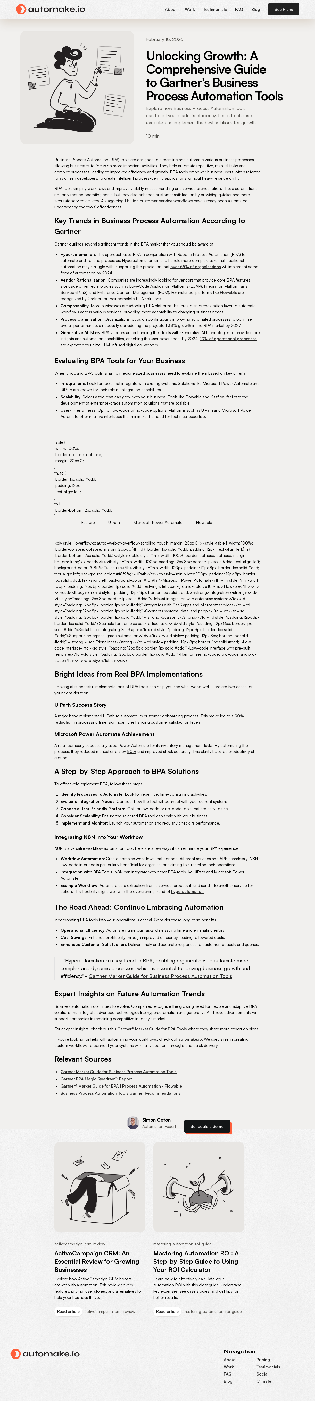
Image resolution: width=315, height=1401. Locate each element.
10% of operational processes (228, 338)
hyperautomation (187, 891)
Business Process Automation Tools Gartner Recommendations (120, 1093)
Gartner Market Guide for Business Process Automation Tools (160, 976)
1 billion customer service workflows (159, 200)
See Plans (284, 9)
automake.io (190, 1039)
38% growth (179, 325)
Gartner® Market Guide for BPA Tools (152, 1028)
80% (131, 751)
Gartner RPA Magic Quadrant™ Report (96, 1078)
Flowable (228, 292)
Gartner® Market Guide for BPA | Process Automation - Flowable (121, 1086)
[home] (50, 9)
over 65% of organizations (195, 266)
